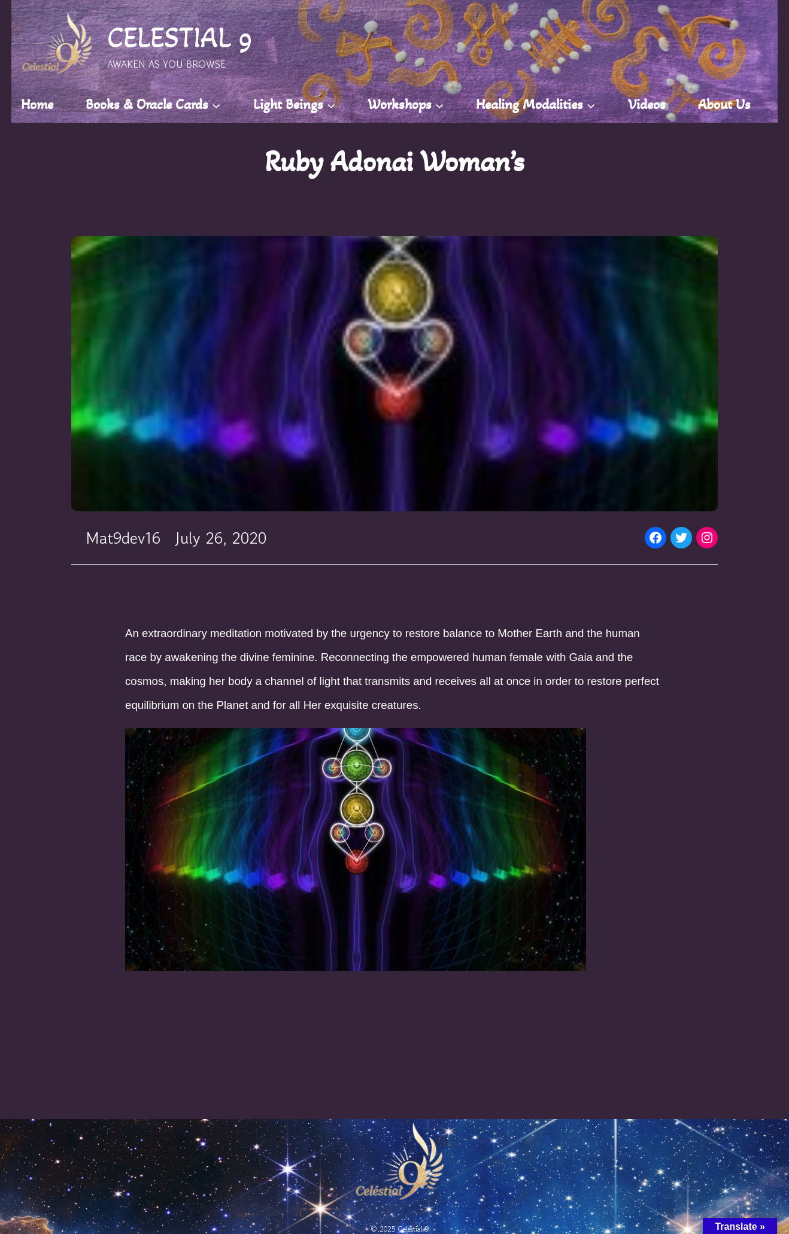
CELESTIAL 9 (180, 37)
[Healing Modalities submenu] (591, 105)
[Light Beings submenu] (331, 105)
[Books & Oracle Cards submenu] (216, 105)
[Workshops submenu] (439, 105)
